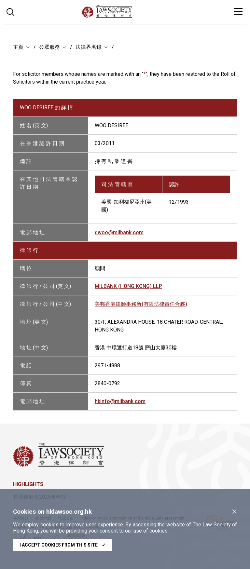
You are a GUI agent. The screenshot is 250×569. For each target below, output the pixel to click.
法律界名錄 (89, 47)
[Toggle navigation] (238, 11)
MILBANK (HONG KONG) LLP (128, 286)
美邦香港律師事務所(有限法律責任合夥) (141, 304)
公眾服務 (49, 47)
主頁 (18, 47)
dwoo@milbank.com (119, 232)
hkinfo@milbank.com (120, 401)
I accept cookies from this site (63, 545)
